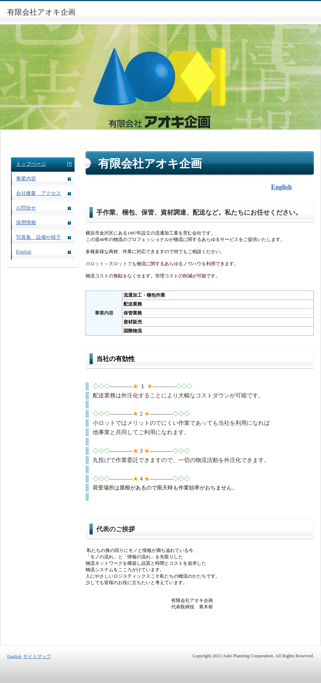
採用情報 (26, 222)
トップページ (31, 164)
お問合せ (26, 208)
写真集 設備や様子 (38, 237)
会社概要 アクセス (38, 193)
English (23, 252)
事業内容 (26, 178)
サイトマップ (37, 656)
